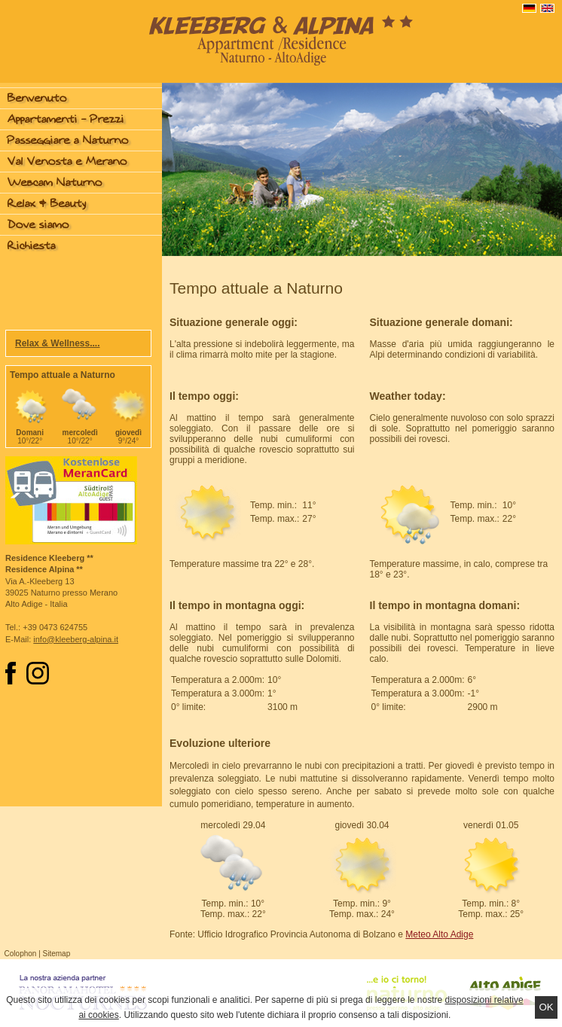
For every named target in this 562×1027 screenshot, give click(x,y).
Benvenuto (37, 98)
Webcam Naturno (55, 182)
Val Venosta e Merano (67, 161)
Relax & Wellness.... (57, 343)
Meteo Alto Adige (439, 934)
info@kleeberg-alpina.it (75, 639)
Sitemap (57, 953)
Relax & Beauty (47, 203)
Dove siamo (38, 224)
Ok (546, 1007)
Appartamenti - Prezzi (66, 119)
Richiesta (32, 245)
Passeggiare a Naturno (68, 140)
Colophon (21, 953)
